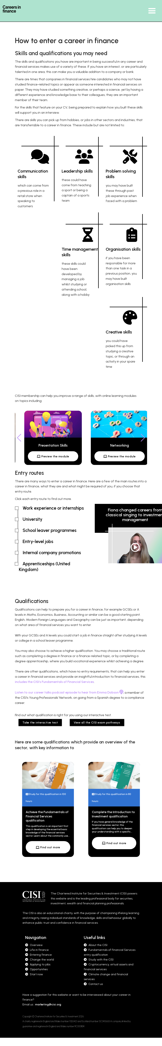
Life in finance (39, 950)
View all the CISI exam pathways (97, 722)
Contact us (95, 984)
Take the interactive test (40, 722)
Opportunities (39, 969)
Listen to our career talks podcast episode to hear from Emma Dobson (69, 692)
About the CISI (97, 945)
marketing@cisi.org (48, 1004)
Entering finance (41, 954)
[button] (142, 438)
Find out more (48, 847)
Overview (36, 945)
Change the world (42, 959)
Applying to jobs (40, 964)
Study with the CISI (100, 959)
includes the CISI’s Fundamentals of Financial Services (54, 682)
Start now (36, 974)
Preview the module (53, 456)
